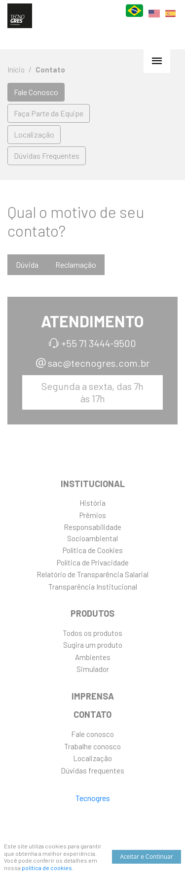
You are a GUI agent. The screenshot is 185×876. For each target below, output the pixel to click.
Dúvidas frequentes (92, 770)
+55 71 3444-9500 (98, 343)
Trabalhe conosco (92, 746)
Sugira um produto (92, 644)
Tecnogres (92, 798)
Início (16, 69)
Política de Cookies (93, 550)
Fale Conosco (36, 92)
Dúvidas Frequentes (46, 155)
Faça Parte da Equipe (48, 113)
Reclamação (75, 264)
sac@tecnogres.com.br (98, 363)
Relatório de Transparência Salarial (92, 574)
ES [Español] (170, 19)
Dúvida (27, 264)
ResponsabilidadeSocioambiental (92, 533)
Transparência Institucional (92, 586)
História (92, 502)
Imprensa (93, 696)
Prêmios (92, 515)
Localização (34, 134)
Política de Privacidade (93, 562)
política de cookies (47, 867)
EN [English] (154, 19)
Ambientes (93, 657)
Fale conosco (92, 734)
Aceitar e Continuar (146, 856)
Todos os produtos (92, 633)
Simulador (92, 669)
